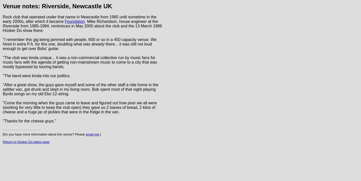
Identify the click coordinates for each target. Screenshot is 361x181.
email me (92, 134)
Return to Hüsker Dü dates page (26, 142)
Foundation (75, 21)
